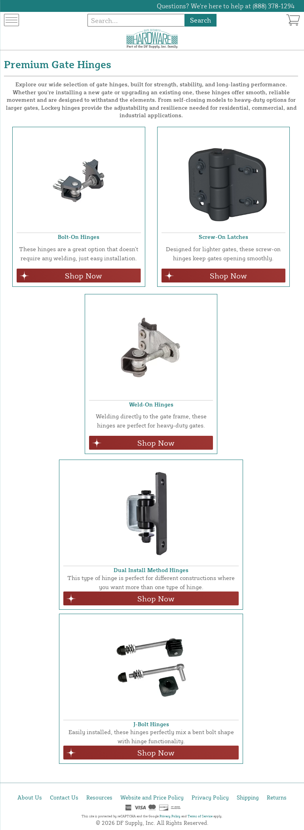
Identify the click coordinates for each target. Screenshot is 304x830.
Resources (99, 797)
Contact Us (64, 797)
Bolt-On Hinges (78, 236)
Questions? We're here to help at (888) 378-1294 (226, 6)
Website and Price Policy (152, 797)
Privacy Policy (210, 797)
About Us (29, 797)
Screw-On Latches (223, 236)
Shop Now (83, 275)
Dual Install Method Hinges (151, 570)
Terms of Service (200, 816)
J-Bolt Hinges (151, 724)
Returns (277, 797)
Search (200, 20)
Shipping (248, 797)
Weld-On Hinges (151, 404)
